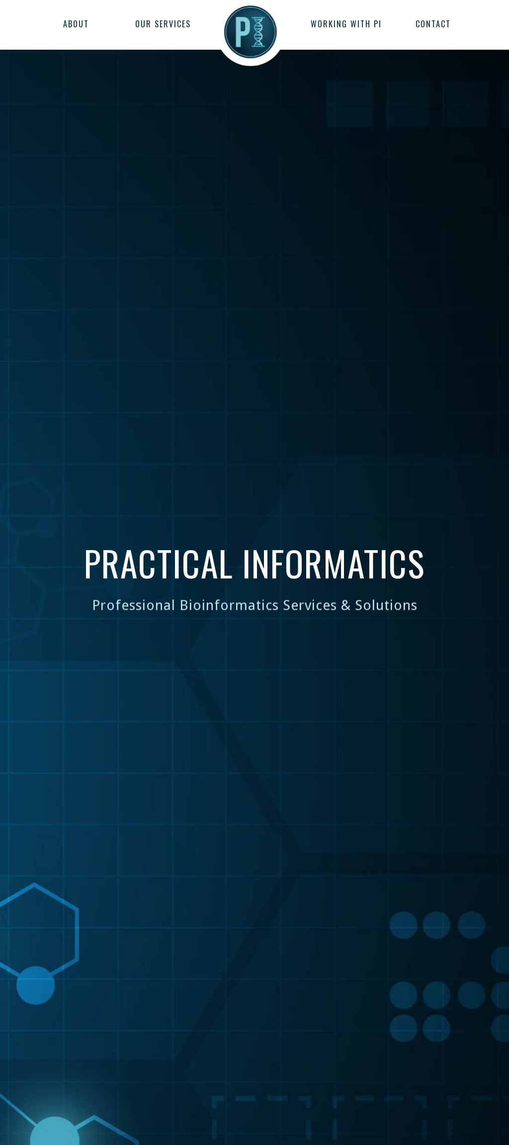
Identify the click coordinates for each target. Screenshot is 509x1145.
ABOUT (76, 24)
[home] (250, 27)
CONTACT (433, 24)
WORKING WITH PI (346, 24)
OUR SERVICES (163, 24)
